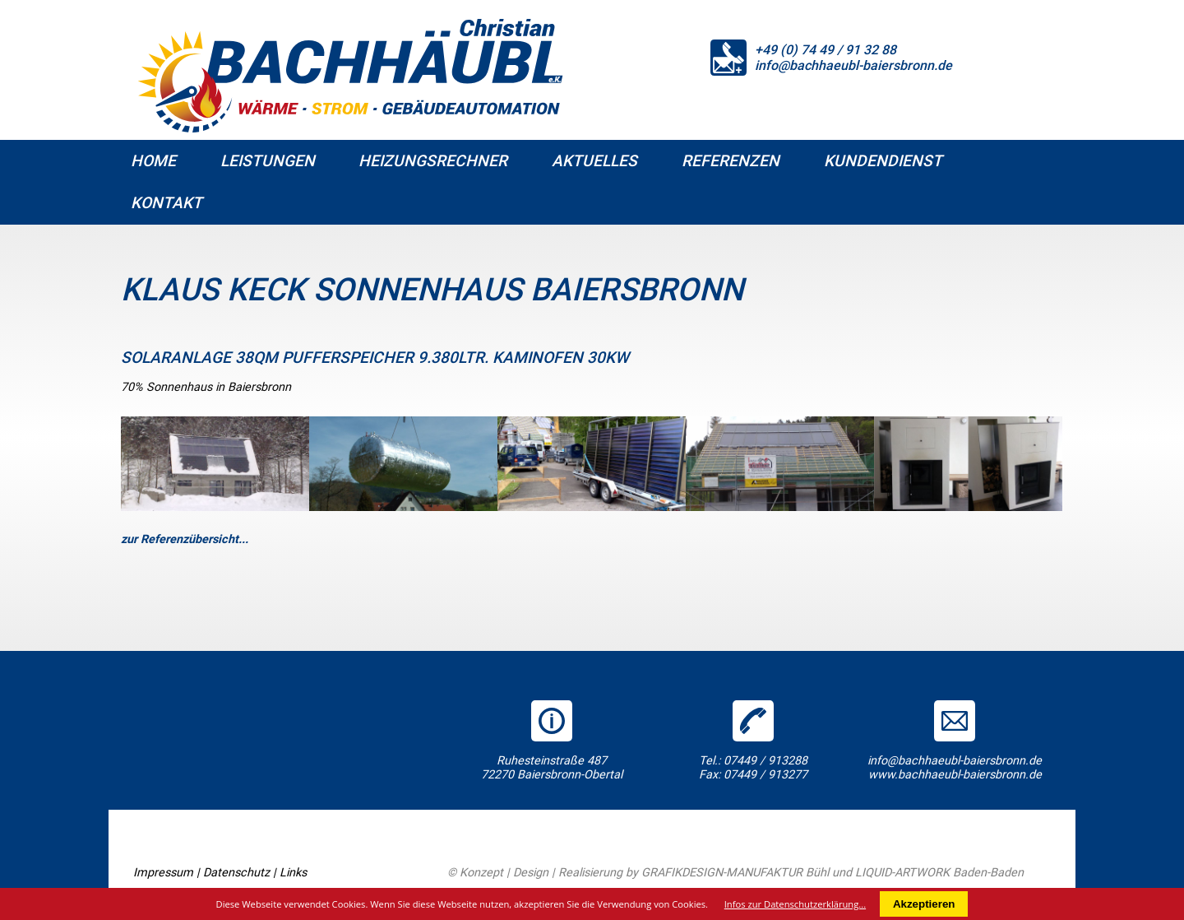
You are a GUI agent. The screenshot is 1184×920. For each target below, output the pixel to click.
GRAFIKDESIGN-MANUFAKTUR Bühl (735, 873)
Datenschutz (236, 873)
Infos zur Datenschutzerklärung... (795, 904)
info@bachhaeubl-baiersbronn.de (853, 65)
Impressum (163, 873)
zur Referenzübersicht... (184, 539)
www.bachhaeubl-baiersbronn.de (955, 775)
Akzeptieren (924, 904)
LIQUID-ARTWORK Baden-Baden (939, 873)
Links (293, 873)
